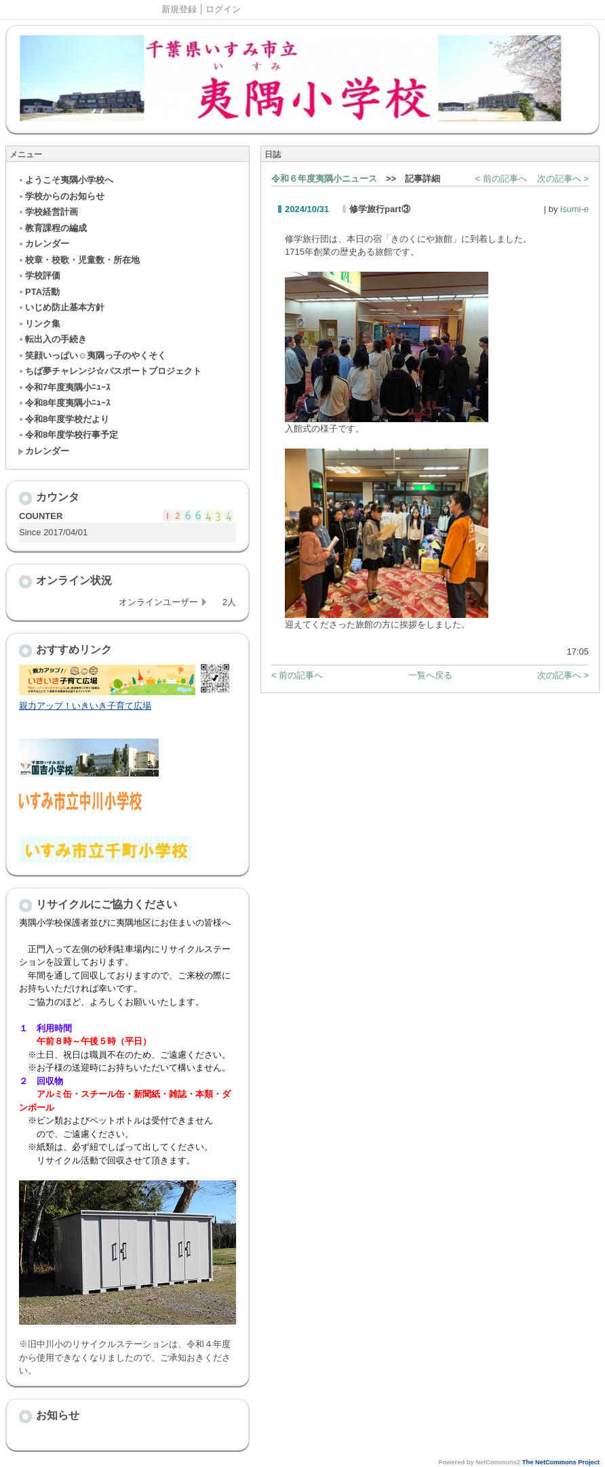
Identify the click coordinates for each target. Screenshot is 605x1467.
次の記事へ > (563, 178)
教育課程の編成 (52, 228)
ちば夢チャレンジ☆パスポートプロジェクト (109, 371)
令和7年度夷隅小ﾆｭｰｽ (64, 387)
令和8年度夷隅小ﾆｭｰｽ (64, 403)
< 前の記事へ (501, 178)
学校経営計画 (48, 212)
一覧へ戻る (430, 675)
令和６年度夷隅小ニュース (324, 178)
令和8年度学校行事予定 (68, 435)
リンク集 (39, 323)
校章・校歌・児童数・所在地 (79, 260)
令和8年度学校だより (63, 419)
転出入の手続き (52, 339)
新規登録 (179, 9)
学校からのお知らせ (61, 196)
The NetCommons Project (561, 1462)
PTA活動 (39, 292)
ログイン (223, 9)
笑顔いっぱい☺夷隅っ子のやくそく (92, 355)
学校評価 (39, 275)
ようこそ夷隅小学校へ (65, 180)
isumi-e (574, 209)
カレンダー (43, 244)
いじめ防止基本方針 (61, 307)
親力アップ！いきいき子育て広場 (85, 706)
